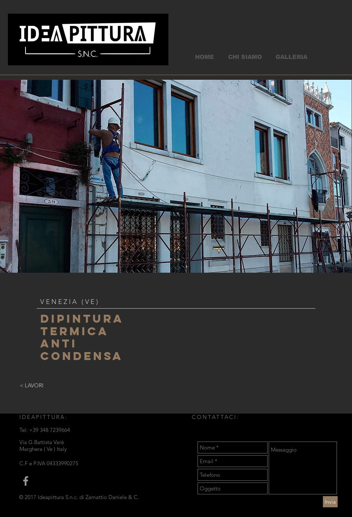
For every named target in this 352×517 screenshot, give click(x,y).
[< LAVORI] (31, 385)
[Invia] (330, 501)
